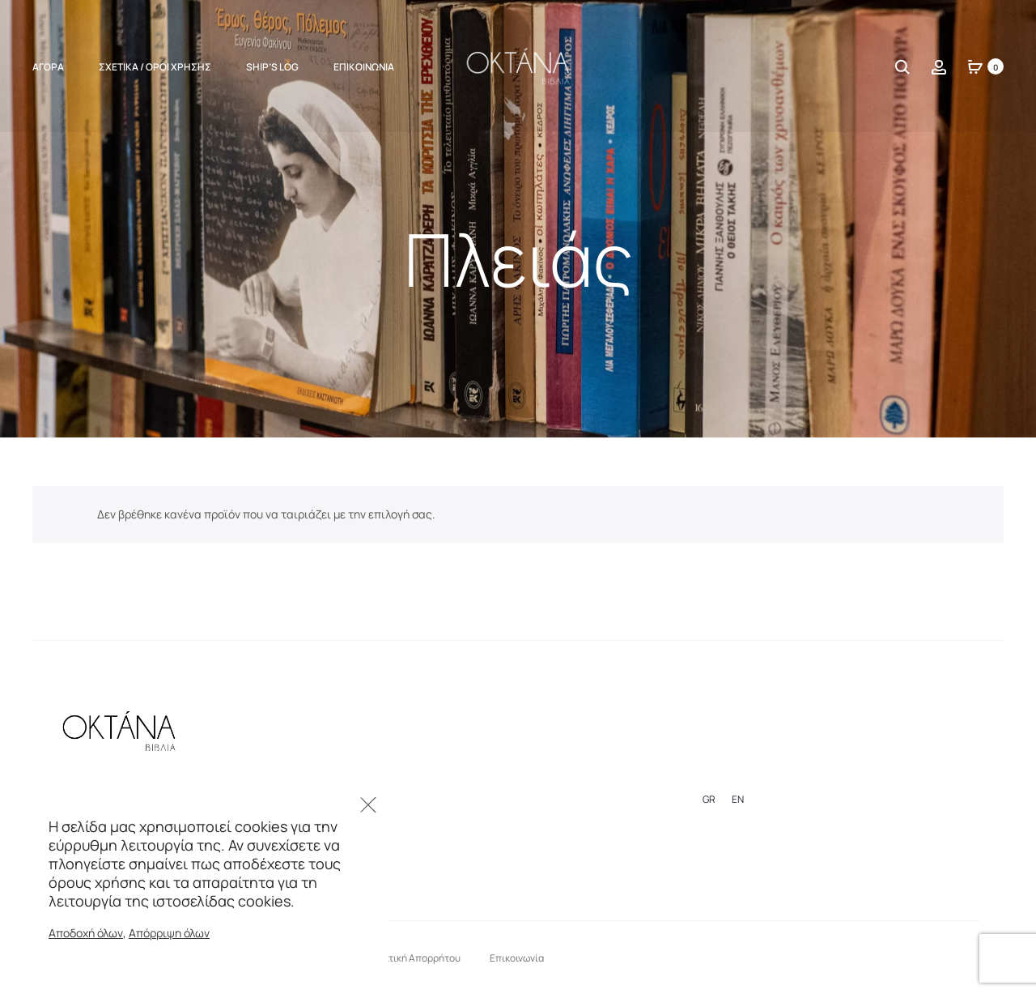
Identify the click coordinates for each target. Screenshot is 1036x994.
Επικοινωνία (363, 67)
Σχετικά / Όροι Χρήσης (155, 67)
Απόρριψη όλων (169, 933)
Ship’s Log (272, 67)
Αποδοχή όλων (86, 933)
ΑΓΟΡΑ (48, 67)
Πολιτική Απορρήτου (415, 958)
